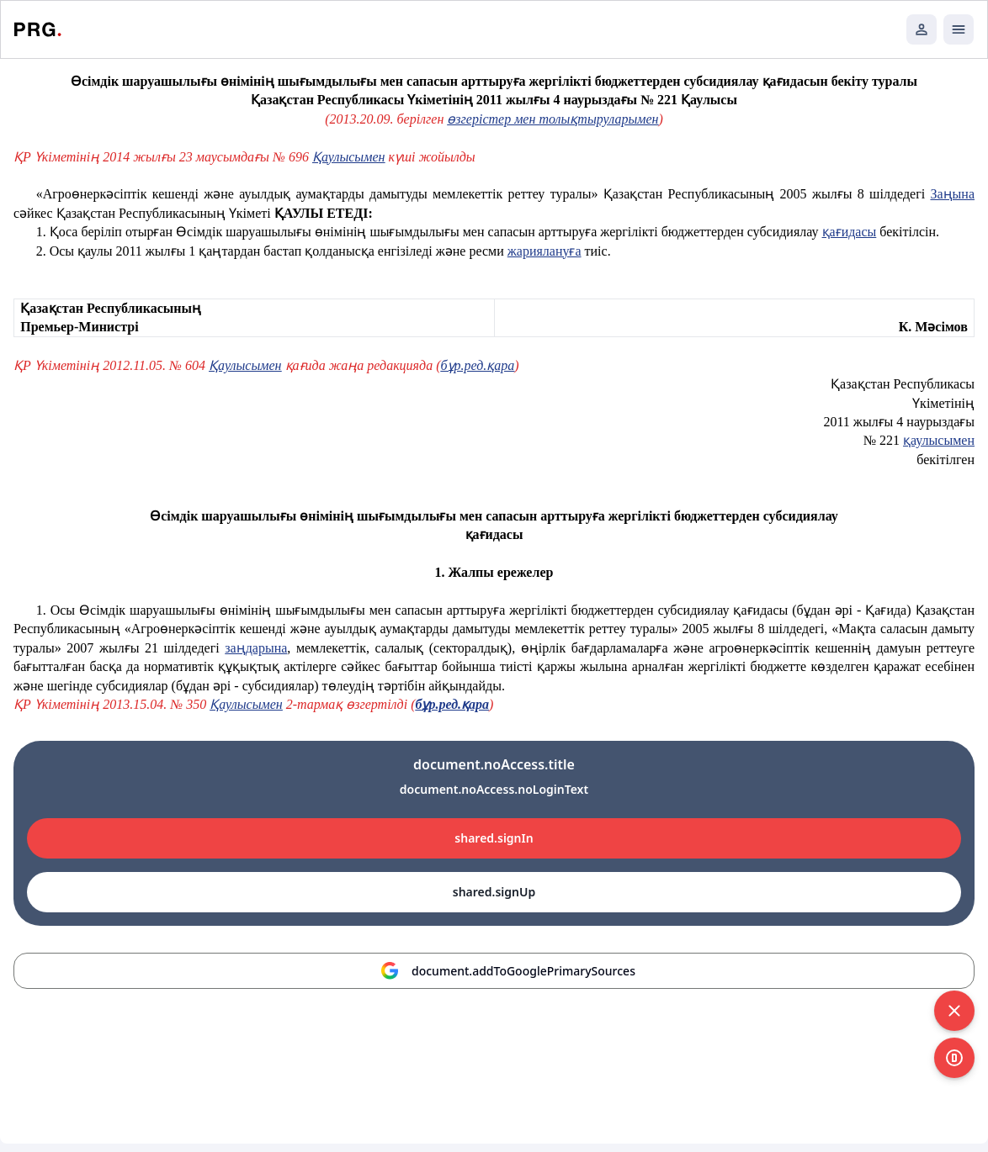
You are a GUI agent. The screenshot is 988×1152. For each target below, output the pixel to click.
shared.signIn (493, 838)
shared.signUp (494, 892)
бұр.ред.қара (477, 365)
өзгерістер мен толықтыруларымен (552, 119)
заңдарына (256, 648)
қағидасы (849, 232)
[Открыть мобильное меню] (958, 29)
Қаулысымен (348, 157)
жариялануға (544, 251)
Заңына (952, 194)
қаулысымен (939, 440)
